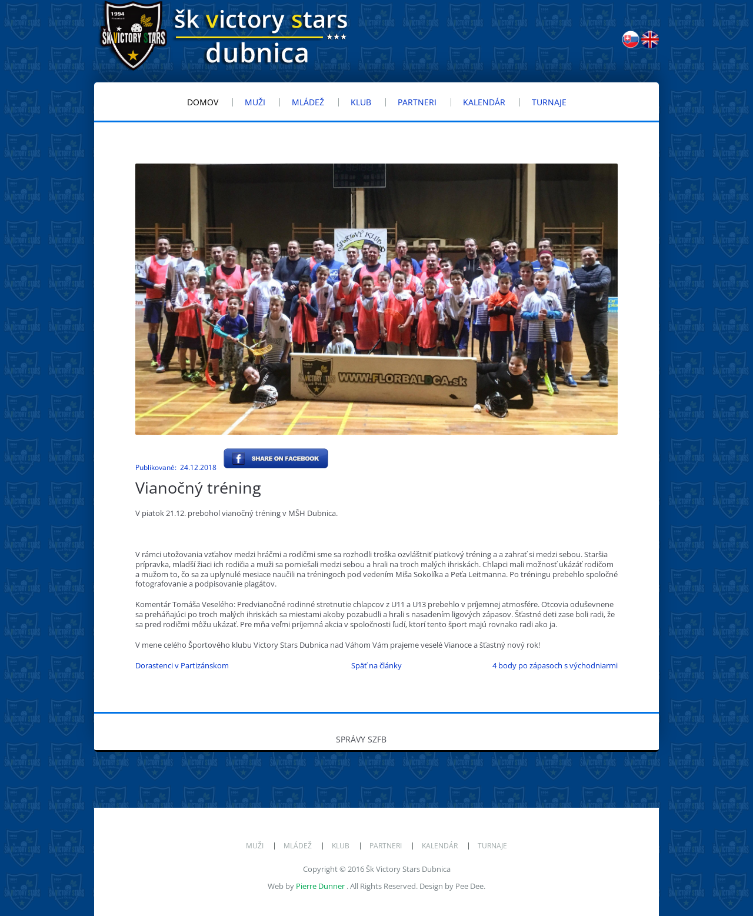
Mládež (298, 846)
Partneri (385, 846)
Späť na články (376, 665)
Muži (255, 846)
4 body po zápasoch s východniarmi (555, 665)
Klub (340, 846)
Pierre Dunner (320, 886)
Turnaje (492, 846)
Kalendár (440, 846)
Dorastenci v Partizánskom (182, 665)
